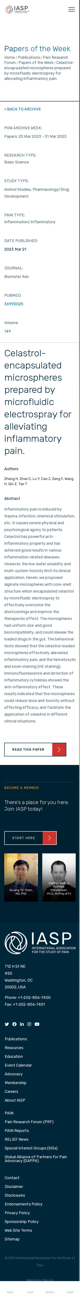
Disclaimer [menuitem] (14, 1187)
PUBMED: (13, 295)
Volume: (11, 322)
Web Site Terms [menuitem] (18, 1230)
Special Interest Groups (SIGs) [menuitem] (31, 1148)
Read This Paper (28, 749)
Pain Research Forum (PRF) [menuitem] (29, 1122)
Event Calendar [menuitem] (18, 1065)
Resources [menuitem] (14, 1048)
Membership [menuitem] (16, 1083)
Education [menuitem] (14, 1057)
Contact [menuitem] (12, 1178)
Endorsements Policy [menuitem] (24, 1204)
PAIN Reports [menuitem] (17, 1131)
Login (70, 1289)
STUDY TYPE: (16, 181)
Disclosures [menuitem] (15, 1195)
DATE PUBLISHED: (21, 240)
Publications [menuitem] (16, 1039)
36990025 (13, 304)
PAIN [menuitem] (9, 1113)
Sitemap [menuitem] (12, 1239)
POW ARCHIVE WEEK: (23, 128)
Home (10, 1289)
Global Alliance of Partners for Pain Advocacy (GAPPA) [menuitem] (36, 1159)
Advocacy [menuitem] (14, 1074)
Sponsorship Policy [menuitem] (22, 1222)
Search (50, 1289)
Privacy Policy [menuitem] (17, 1213)
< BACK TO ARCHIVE (22, 109)
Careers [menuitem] (11, 1092)
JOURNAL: (13, 268)
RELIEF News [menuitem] (17, 1139)
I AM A (30, 1289)
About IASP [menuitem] (15, 1100)
